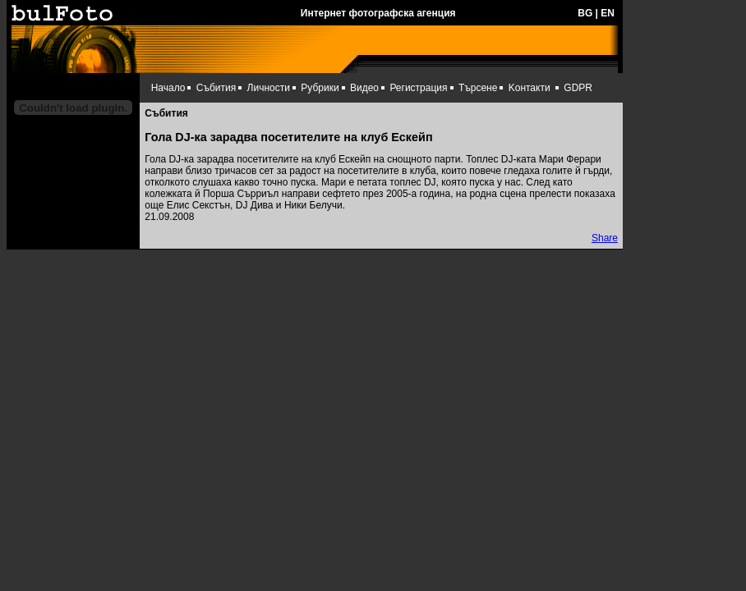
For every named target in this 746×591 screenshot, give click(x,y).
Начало (168, 88)
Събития (216, 88)
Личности (268, 88)
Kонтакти (529, 88)
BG (585, 13)
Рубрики (319, 88)
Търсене (477, 88)
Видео (364, 88)
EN (608, 13)
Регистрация (418, 88)
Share (605, 238)
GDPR (578, 88)
